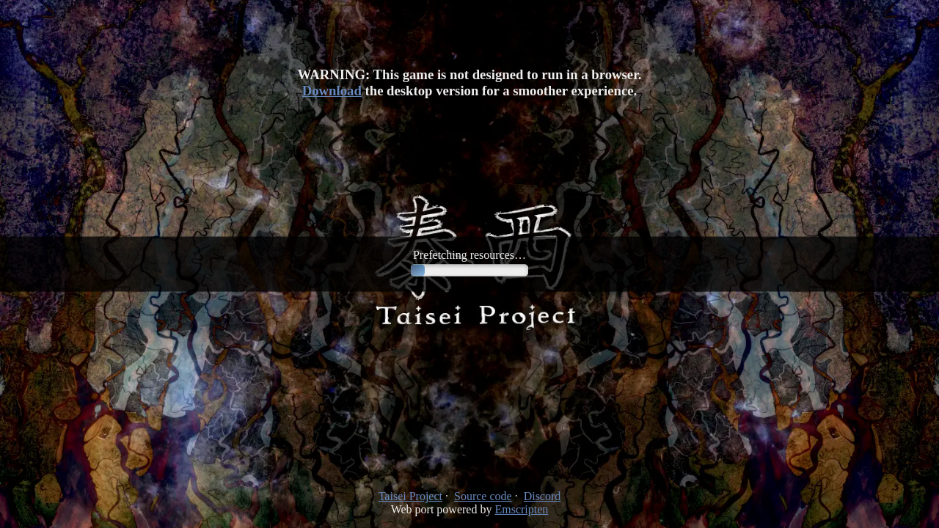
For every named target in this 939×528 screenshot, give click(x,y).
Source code (483, 496)
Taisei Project (410, 496)
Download (332, 90)
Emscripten (521, 509)
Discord (542, 496)
